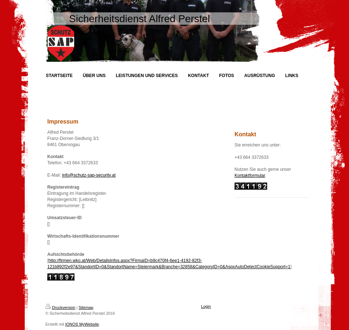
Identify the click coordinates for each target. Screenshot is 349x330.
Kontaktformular (249, 175)
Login (206, 306)
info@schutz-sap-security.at (89, 175)
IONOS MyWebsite (82, 324)
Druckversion (60, 307)
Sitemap (86, 307)
